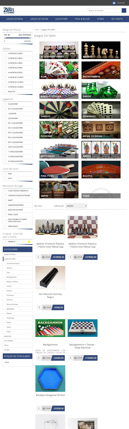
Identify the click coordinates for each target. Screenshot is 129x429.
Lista (50, 213)
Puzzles (6, 350)
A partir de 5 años (15, 63)
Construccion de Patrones (19, 195)
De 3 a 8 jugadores (15, 109)
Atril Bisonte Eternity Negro (110, 252)
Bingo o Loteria (51, 98)
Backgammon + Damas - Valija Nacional (80, 306)
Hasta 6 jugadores (15, 147)
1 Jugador (12, 113)
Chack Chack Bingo (111, 359)
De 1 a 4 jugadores (15, 123)
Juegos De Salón (10, 259)
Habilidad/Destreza (16, 205)
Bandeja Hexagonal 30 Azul (111, 306)
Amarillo (11, 242)
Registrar (9, 3)
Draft (10, 200)
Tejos (86, 202)
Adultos (11, 92)
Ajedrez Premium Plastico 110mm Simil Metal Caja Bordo (49, 253)
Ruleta (87, 181)
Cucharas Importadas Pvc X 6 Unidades (111, 410)
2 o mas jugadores (15, 156)
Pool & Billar (8, 341)
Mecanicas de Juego (13, 185)
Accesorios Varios (52, 56)
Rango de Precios (12, 29)
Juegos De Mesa (9, 254)
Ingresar (20, 3)
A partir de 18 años (15, 87)
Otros (6, 345)
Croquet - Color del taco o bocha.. (13, 235)
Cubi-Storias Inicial (49, 408)
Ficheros (46, 139)
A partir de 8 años (15, 72)
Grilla (45, 213)
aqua (7, 362)
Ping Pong (47, 181)
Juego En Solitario (15, 210)
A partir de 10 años (15, 77)
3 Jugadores (13, 104)
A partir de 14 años (15, 82)
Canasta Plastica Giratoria (80, 359)
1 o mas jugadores (15, 152)
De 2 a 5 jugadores (15, 133)
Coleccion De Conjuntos (18, 191)
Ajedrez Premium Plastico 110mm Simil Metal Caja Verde (80, 253)
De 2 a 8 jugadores (15, 142)
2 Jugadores (13, 118)
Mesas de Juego (92, 139)
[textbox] (105, 10)
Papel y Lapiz (13, 214)
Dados (87, 98)
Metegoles (48, 160)
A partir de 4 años (15, 58)
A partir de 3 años (15, 53)
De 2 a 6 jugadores (15, 137)
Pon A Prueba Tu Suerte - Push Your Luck (18, 220)
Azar (44, 77)
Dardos (45, 119)
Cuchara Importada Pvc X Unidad (80, 410)
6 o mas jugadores (15, 161)
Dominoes (89, 119)
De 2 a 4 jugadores (15, 128)
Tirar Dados (13, 226)
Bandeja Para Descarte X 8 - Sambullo (49, 361)
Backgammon (91, 77)
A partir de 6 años (15, 68)
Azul (10, 178)
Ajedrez (87, 56)
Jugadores (8, 99)
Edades (6, 48)
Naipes (87, 160)
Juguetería (7, 336)
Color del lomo (10, 168)
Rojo (10, 174)
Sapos (44, 202)
